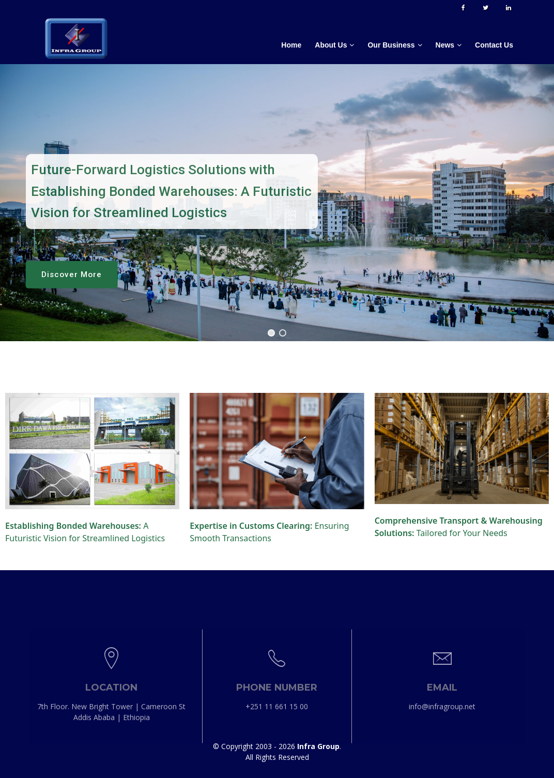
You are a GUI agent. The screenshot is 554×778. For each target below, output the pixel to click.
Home (291, 45)
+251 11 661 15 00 (276, 767)
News (445, 45)
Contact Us (494, 45)
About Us (331, 45)
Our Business (390, 45)
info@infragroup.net (442, 767)
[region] (277, 202)
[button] (271, 333)
